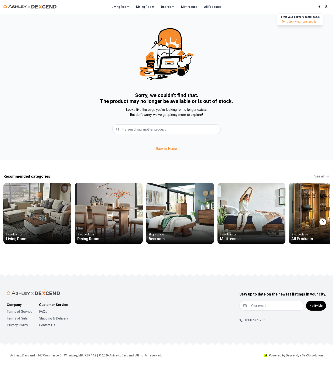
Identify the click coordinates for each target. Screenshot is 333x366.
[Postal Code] (319, 6)
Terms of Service (19, 312)
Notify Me (316, 305)
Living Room (120, 6)
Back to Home (166, 149)
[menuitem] (120, 6)
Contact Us (47, 325)
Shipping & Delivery (53, 318)
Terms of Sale (17, 318)
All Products (213, 6)
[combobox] (169, 129)
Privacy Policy (17, 325)
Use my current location (300, 21)
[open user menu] (326, 6)
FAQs (43, 312)
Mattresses (189, 6)
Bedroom (167, 6)
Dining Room (145, 6)
